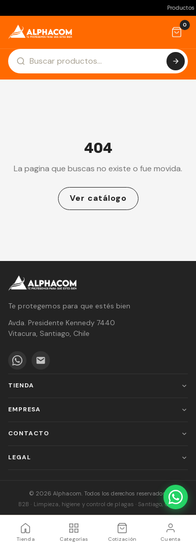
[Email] (41, 360)
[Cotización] (176, 32)
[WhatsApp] (17, 360)
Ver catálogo (98, 198)
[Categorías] (74, 532)
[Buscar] (175, 61)
